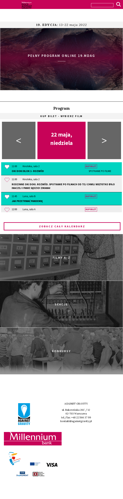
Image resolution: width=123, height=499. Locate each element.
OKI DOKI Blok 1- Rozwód (61, 171)
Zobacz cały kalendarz (62, 226)
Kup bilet (91, 166)
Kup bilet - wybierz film (61, 116)
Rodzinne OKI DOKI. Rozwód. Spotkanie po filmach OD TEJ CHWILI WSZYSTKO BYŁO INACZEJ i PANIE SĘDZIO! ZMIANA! (63, 186)
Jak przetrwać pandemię (27, 201)
